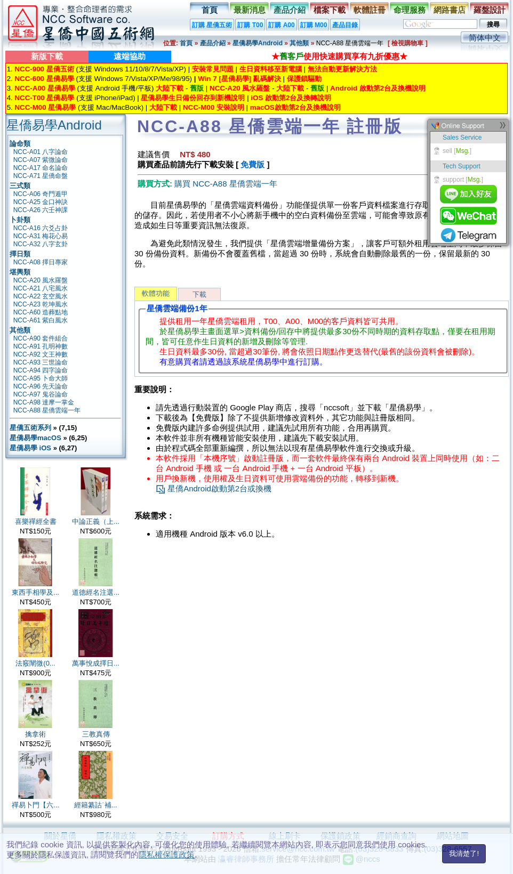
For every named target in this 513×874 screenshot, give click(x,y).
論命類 (20, 144)
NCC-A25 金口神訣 (40, 202)
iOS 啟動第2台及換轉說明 (291, 98)
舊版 (197, 88)
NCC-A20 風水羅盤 (240, 88)
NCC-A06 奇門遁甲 (40, 194)
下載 (199, 294)
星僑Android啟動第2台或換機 (213, 488)
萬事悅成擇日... (95, 663)
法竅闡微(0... (35, 663)
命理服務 (410, 9)
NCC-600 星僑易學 (44, 79)
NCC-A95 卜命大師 (40, 378)
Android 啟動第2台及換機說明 (378, 88)
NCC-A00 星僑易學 (44, 88)
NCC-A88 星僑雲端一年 (47, 410)
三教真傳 (96, 734)
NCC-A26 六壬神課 (40, 210)
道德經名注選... (95, 592)
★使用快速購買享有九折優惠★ (339, 56)
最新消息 (250, 9)
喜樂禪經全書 (36, 521)
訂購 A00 (281, 25)
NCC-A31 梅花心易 (40, 236)
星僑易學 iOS (30, 448)
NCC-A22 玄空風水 (40, 296)
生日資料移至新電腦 (270, 69)
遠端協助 (130, 56)
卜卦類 (20, 220)
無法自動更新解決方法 (342, 69)
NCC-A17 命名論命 (40, 168)
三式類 (20, 186)
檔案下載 (330, 9)
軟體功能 (156, 293)
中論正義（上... (95, 521)
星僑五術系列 (30, 428)
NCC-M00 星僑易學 (45, 107)
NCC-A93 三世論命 (40, 362)
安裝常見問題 (213, 69)
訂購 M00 (313, 25)
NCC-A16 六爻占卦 (40, 228)
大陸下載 (169, 88)
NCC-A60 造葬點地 (40, 312)
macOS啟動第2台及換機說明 (295, 107)
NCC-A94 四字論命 (40, 370)
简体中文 (485, 37)
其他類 (299, 43)
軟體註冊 (370, 9)
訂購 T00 (250, 25)
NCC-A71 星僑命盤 (40, 176)
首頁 (210, 9)
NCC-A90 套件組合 (40, 338)
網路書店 (450, 9)
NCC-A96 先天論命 (40, 386)
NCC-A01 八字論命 (40, 152)
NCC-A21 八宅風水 (40, 288)
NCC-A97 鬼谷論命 (40, 394)
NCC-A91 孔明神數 (40, 346)
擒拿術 (35, 734)
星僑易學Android (258, 43)
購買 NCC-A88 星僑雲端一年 (225, 183)
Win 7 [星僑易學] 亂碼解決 (239, 79)
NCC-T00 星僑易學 (44, 98)
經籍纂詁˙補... (95, 805)
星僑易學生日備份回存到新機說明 (193, 98)
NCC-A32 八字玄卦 (40, 244)
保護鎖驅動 (304, 79)
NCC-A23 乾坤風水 (40, 304)
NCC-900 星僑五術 (44, 69)
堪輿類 (20, 272)
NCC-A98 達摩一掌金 (44, 402)
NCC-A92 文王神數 (40, 354)
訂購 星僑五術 (212, 25)
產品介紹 (290, 9)
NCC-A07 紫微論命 (40, 160)
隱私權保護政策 (167, 854)
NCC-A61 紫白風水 (40, 320)
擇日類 (20, 254)
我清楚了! (464, 853)
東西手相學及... (35, 592)
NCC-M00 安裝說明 (213, 107)
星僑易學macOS (35, 438)
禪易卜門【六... (35, 805)
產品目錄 (345, 25)
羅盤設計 (490, 9)
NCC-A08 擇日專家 (40, 262)
